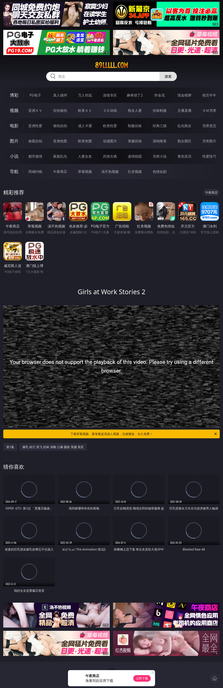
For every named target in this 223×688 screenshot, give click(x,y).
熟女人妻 (135, 110)
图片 (14, 141)
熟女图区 (184, 141)
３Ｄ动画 (110, 110)
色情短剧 (160, 171)
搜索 (168, 76)
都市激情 (35, 156)
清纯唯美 (160, 141)
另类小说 (160, 156)
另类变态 (209, 125)
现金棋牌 (184, 95)
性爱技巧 (209, 156)
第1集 (10, 447)
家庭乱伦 (60, 156)
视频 (14, 110)
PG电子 (35, 95)
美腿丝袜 (135, 141)
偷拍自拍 (60, 125)
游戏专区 (110, 95)
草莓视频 (85, 171)
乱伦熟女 (184, 125)
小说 (14, 156)
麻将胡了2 (135, 95)
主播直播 (184, 110)
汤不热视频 (110, 171)
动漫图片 (110, 141)
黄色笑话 (184, 156)
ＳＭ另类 (209, 110)
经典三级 (160, 125)
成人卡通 (85, 125)
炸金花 (159, 95)
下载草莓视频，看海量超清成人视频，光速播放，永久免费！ (144, 434)
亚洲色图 (60, 141)
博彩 (14, 95)
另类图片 (209, 141)
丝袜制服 (160, 110)
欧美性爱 (110, 125)
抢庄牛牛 (209, 95)
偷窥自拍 (35, 141)
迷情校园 (135, 156)
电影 (14, 126)
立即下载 (142, 678)
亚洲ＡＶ (35, 110)
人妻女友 (85, 156)
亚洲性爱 (35, 125)
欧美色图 (85, 141)
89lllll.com (111, 65)
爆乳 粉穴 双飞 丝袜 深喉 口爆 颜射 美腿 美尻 (53, 447)
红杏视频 (135, 171)
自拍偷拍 (60, 110)
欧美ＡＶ (85, 110)
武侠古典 (110, 156)
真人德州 (60, 95)
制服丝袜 (135, 125)
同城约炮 (35, 171)
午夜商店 (60, 171)
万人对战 (85, 95)
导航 (14, 171)
